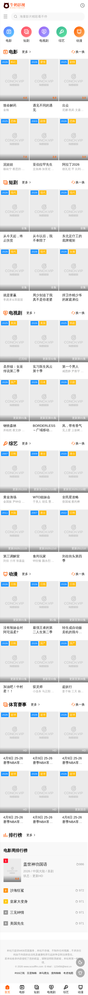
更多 (26, 52)
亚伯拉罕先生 (42, 164)
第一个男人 (70, 366)
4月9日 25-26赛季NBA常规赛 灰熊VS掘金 (14, 762)
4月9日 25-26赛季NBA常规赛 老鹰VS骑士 (43, 762)
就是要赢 (9, 295)
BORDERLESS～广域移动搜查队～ (44, 430)
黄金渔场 (9, 497)
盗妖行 (67, 687)
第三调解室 (11, 556)
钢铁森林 (9, 426)
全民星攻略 (70, 497)
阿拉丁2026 (70, 164)
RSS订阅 (20, 973)
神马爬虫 (44, 973)
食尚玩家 (39, 556)
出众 (65, 105)
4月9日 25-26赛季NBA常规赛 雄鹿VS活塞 (73, 762)
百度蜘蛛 (32, 973)
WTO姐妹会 (41, 497)
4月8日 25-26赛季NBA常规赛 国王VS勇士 (73, 821)
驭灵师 (38, 687)
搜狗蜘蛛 (56, 973)
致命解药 (9, 105)
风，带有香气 (72, 426)
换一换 (78, 52)
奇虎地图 (68, 973)
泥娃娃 (8, 164)
